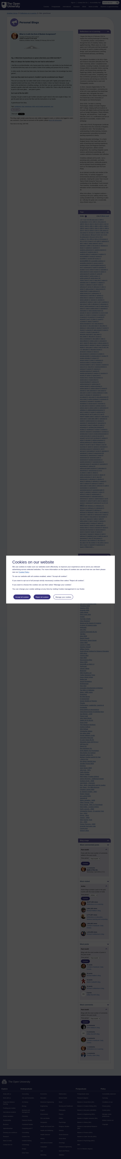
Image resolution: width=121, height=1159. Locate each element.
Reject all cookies (42, 597)
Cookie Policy (24, 572)
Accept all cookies (22, 597)
